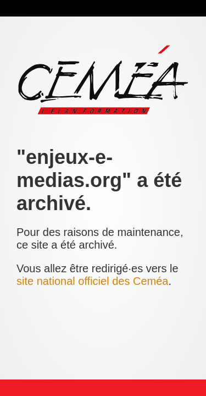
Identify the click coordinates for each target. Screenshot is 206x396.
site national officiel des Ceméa (92, 281)
